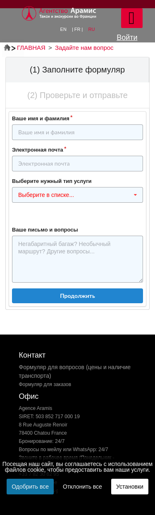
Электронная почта (37, 150)
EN (64, 29)
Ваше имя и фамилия (40, 118)
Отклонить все (82, 486)
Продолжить (77, 295)
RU (91, 29)
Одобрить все (30, 486)
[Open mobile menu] (132, 18)
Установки (129, 486)
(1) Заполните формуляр (77, 69)
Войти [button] (127, 37)
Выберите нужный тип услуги (52, 181)
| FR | (78, 29)
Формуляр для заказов (45, 384)
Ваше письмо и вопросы (45, 230)
